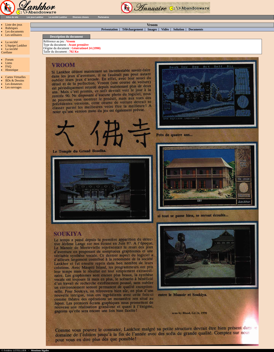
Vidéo (165, 29)
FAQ (8, 66)
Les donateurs (13, 83)
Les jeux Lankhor (35, 17)
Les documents (14, 31)
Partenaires (103, 17)
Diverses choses (81, 17)
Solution (178, 29)
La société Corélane (9, 50)
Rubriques (11, 28)
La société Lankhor (58, 17)
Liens (8, 63)
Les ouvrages (13, 87)
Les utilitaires (13, 34)
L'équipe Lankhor (16, 45)
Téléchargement (132, 29)
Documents (196, 29)
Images (152, 29)
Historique (11, 69)
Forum (9, 59)
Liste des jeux (13, 24)
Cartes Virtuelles (15, 77)
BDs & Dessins (14, 80)
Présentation (109, 29)
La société (11, 42)
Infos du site (12, 17)
